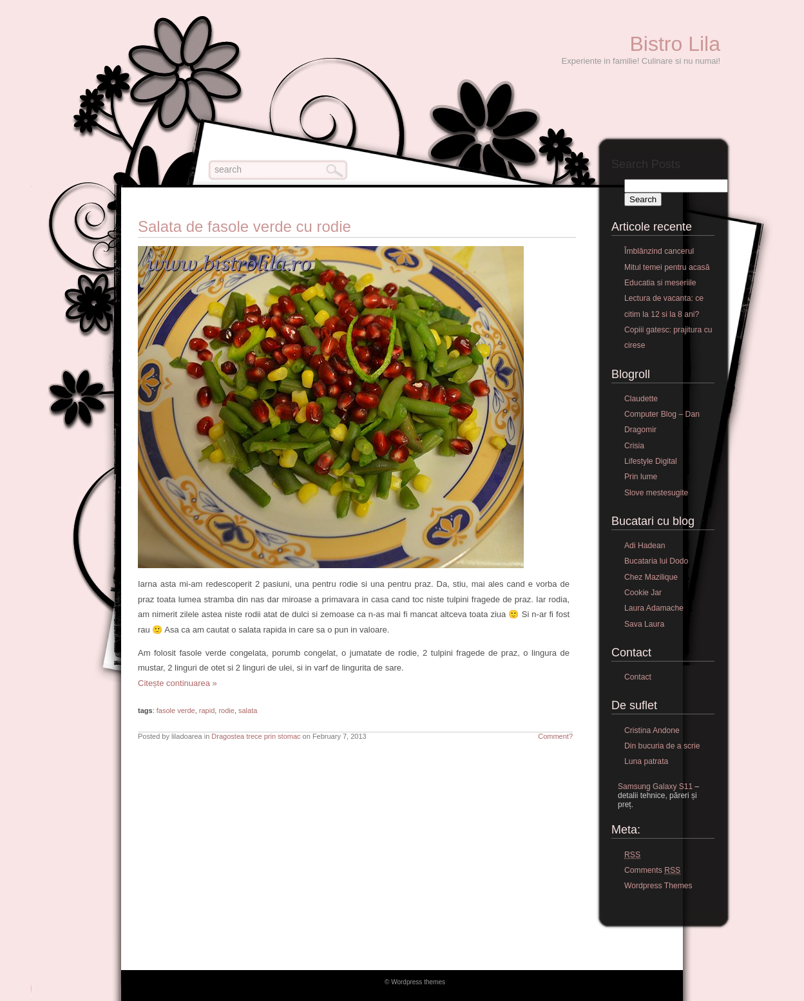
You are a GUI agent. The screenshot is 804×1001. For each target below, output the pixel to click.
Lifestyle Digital (650, 461)
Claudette (641, 398)
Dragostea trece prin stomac (255, 736)
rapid (207, 710)
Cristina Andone (652, 730)
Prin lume (640, 476)
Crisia (634, 445)
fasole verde (176, 710)
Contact (637, 677)
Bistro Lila (675, 43)
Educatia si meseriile (660, 282)
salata (247, 710)
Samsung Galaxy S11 (655, 786)
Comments (652, 870)
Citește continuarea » (177, 683)
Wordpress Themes (658, 885)
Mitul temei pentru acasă (666, 267)
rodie (226, 710)
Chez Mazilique (651, 577)
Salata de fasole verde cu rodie (244, 226)
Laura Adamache (654, 608)
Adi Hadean (644, 545)
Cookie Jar (643, 592)
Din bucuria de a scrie (662, 745)
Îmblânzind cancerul (659, 251)
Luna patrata (646, 761)
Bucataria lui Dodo (656, 561)
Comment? (555, 736)
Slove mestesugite (656, 492)
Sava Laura (644, 624)
